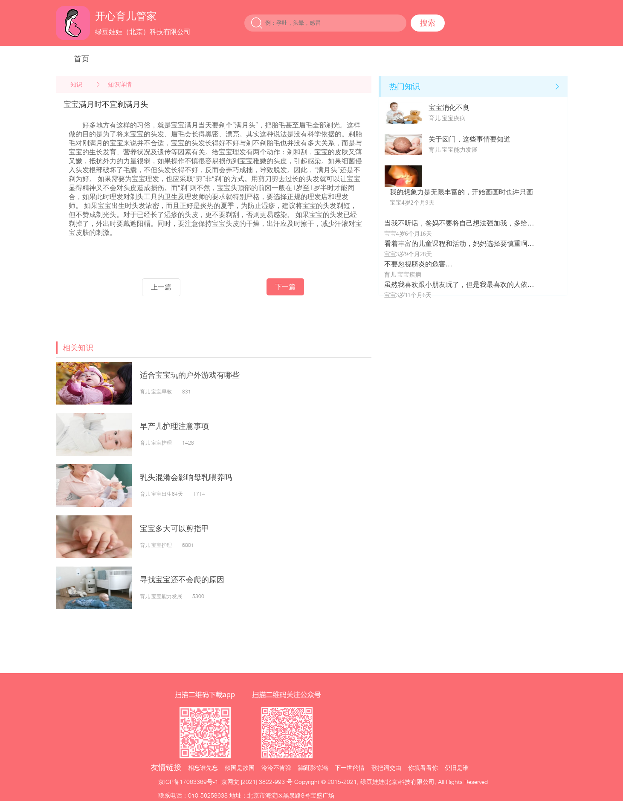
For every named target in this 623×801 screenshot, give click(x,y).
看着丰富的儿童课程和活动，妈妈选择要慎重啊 (455, 243)
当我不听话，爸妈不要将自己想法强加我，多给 (455, 223)
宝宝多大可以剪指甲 (174, 528)
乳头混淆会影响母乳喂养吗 (186, 477)
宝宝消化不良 (449, 107)
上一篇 (161, 287)
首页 (81, 58)
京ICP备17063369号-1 (188, 781)
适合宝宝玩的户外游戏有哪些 (190, 374)
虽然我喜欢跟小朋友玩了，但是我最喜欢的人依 (455, 284)
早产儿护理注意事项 (174, 426)
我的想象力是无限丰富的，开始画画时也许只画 (461, 192)
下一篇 (285, 287)
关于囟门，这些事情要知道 (469, 139)
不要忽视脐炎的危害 (415, 264)
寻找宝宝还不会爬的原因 (182, 579)
